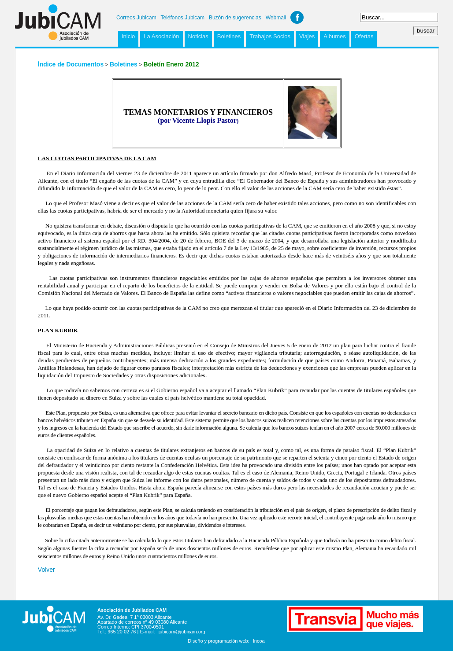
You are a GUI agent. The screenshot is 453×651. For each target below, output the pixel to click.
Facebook (297, 17)
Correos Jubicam (136, 18)
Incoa (259, 641)
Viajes (307, 36)
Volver (46, 569)
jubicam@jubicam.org (182, 631)
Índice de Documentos (71, 64)
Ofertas (364, 36)
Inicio (128, 36)
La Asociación (161, 36)
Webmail (276, 18)
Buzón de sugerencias (235, 18)
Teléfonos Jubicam (182, 18)
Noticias (198, 36)
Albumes (334, 36)
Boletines (229, 36)
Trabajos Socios (269, 36)
